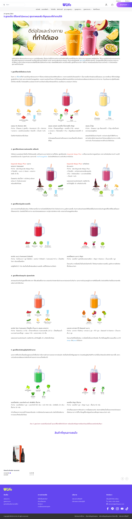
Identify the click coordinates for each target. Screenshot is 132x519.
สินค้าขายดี (60, 9)
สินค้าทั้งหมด (96, 9)
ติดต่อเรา (127, 1)
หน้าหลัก (38, 9)
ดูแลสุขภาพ (78, 9)
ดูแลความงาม (88, 9)
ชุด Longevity (68, 9)
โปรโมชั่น (53, 9)
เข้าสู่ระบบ (118, 1)
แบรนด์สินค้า (46, 9)
